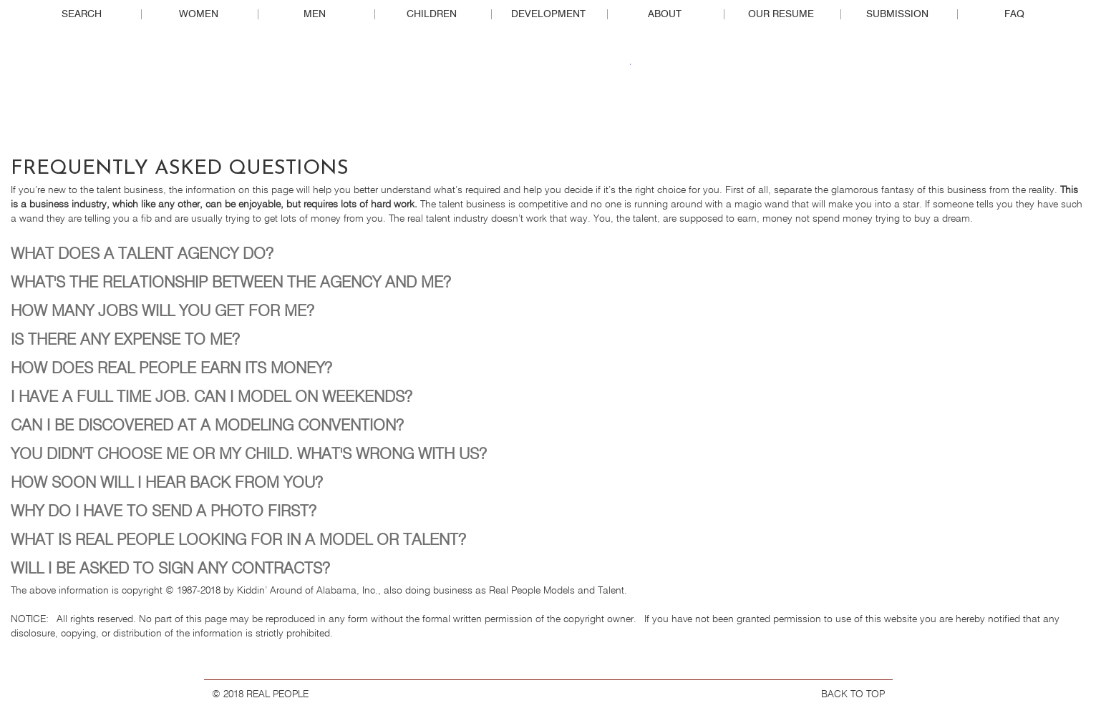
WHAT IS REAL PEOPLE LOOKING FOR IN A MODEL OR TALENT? (238, 541)
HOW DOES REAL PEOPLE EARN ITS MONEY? (171, 369)
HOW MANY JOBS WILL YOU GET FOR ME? (162, 312)
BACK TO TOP (853, 694)
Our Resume (781, 14)
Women (198, 14)
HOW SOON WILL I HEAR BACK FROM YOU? (167, 483)
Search (82, 14)
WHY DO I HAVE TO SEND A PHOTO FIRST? (163, 512)
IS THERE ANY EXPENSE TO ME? (125, 340)
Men (315, 14)
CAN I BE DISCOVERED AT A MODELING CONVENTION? (207, 426)
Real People (548, 93)
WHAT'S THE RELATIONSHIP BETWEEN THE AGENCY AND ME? (231, 283)
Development (548, 14)
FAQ (1014, 14)
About (665, 14)
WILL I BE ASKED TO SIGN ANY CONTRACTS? (170, 569)
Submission (897, 14)
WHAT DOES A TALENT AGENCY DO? (142, 254)
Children (432, 14)
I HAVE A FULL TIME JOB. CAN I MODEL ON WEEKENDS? (211, 397)
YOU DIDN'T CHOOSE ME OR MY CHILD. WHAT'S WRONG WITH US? (249, 455)
